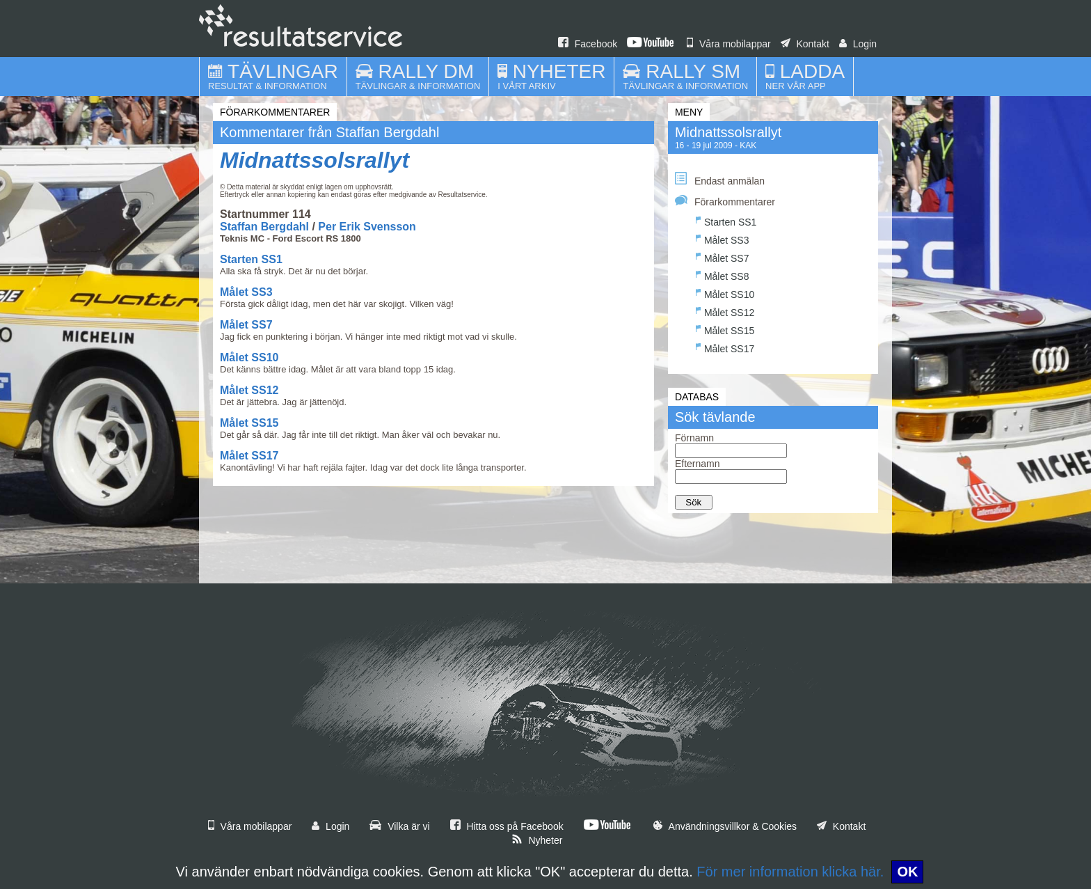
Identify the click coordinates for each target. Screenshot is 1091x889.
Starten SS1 (251, 259)
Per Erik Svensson (367, 227)
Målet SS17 (249, 456)
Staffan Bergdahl (264, 227)
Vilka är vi (399, 826)
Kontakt (805, 43)
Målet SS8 (722, 274)
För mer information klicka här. (790, 871)
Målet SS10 (249, 357)
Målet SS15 (249, 423)
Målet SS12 (249, 390)
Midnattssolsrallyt (314, 160)
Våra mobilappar (729, 43)
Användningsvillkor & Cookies (725, 826)
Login (858, 43)
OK (907, 871)
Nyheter (537, 840)
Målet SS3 (246, 292)
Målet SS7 (246, 325)
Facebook (587, 43)
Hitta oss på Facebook (507, 826)
